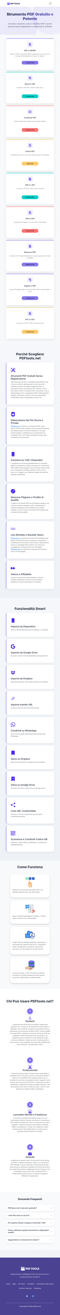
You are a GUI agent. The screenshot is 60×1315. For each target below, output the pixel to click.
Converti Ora (30, 62)
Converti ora (30, 298)
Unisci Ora (30, 163)
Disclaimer (37, 1288)
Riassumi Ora (30, 264)
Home (8, 1284)
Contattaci (30, 1284)
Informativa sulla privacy (45, 1284)
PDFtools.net (15, 426)
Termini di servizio (25, 1288)
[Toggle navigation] (50, 3)
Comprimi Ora (30, 130)
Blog (14, 1284)
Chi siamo (21, 1284)
